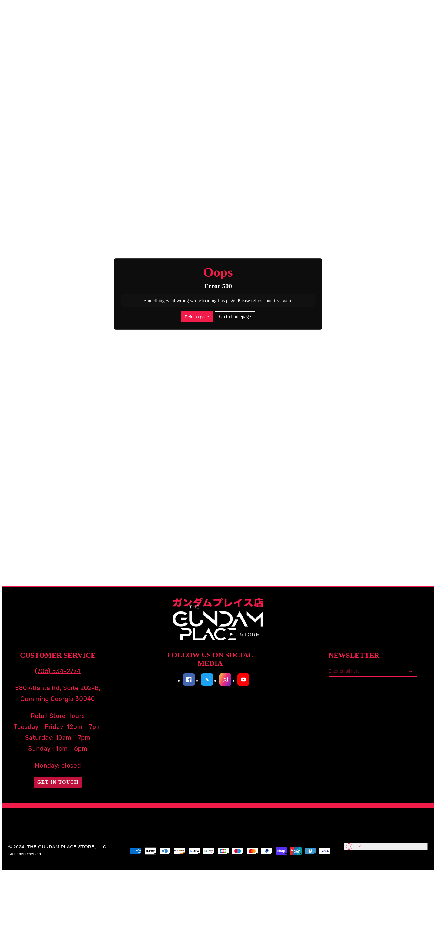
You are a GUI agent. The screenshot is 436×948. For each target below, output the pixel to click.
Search (63, 14)
